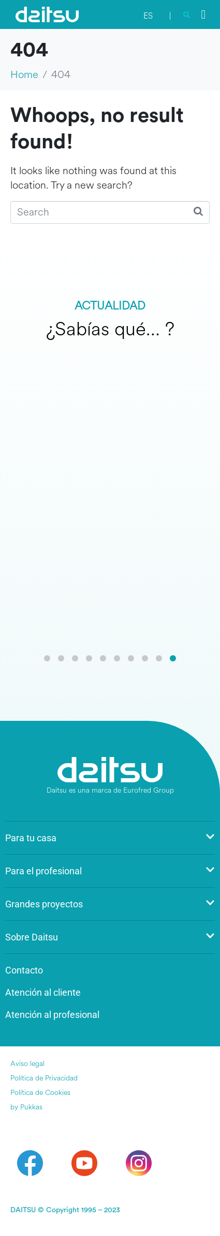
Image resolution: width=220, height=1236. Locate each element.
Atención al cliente (43, 992)
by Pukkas (26, 1107)
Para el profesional (110, 871)
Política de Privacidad (44, 1078)
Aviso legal (27, 1064)
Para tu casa (110, 838)
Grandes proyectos (110, 904)
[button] (47, 658)
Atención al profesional (52, 1014)
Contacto (24, 970)
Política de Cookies (40, 1093)
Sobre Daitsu (110, 937)
